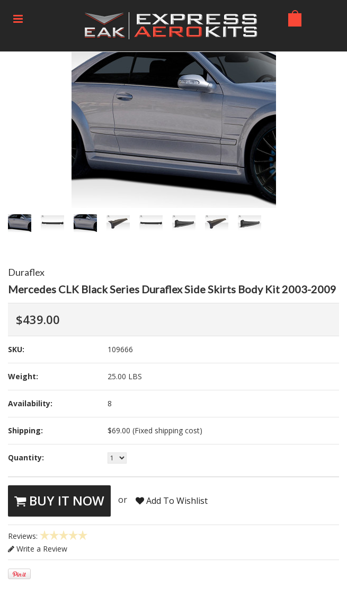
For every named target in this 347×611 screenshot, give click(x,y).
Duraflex (26, 272)
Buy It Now (59, 500)
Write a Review (37, 549)
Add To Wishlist (172, 501)
